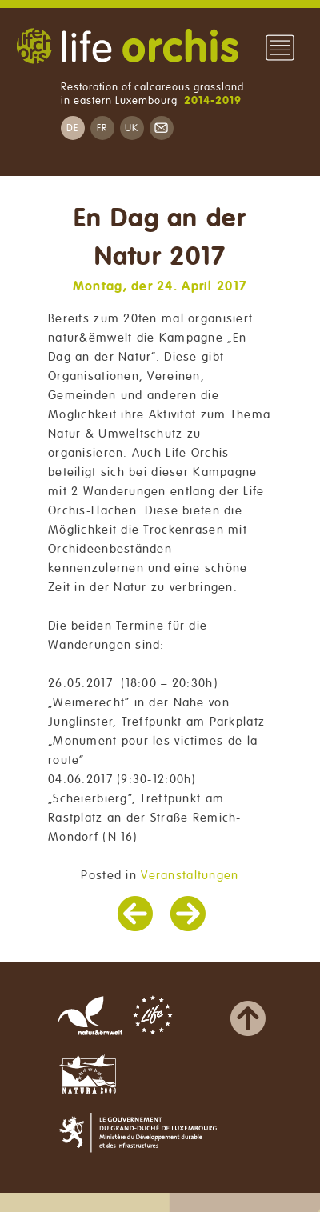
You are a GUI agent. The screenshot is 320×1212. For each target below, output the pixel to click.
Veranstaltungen (189, 875)
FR (102, 128)
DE (72, 128)
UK (132, 128)
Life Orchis (127, 48)
